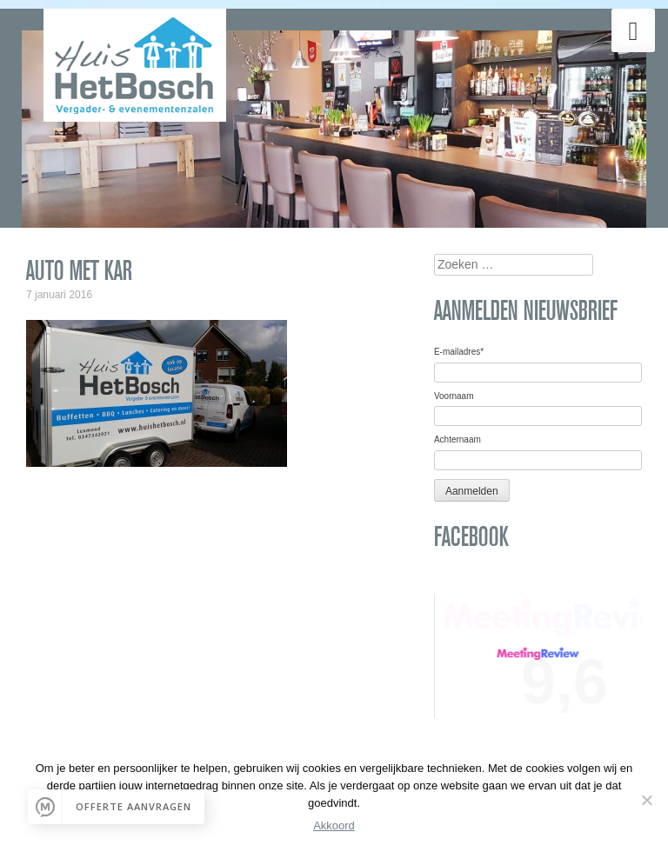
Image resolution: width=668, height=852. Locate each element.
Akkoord (334, 825)
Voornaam (454, 396)
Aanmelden (471, 491)
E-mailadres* (459, 351)
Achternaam (457, 439)
